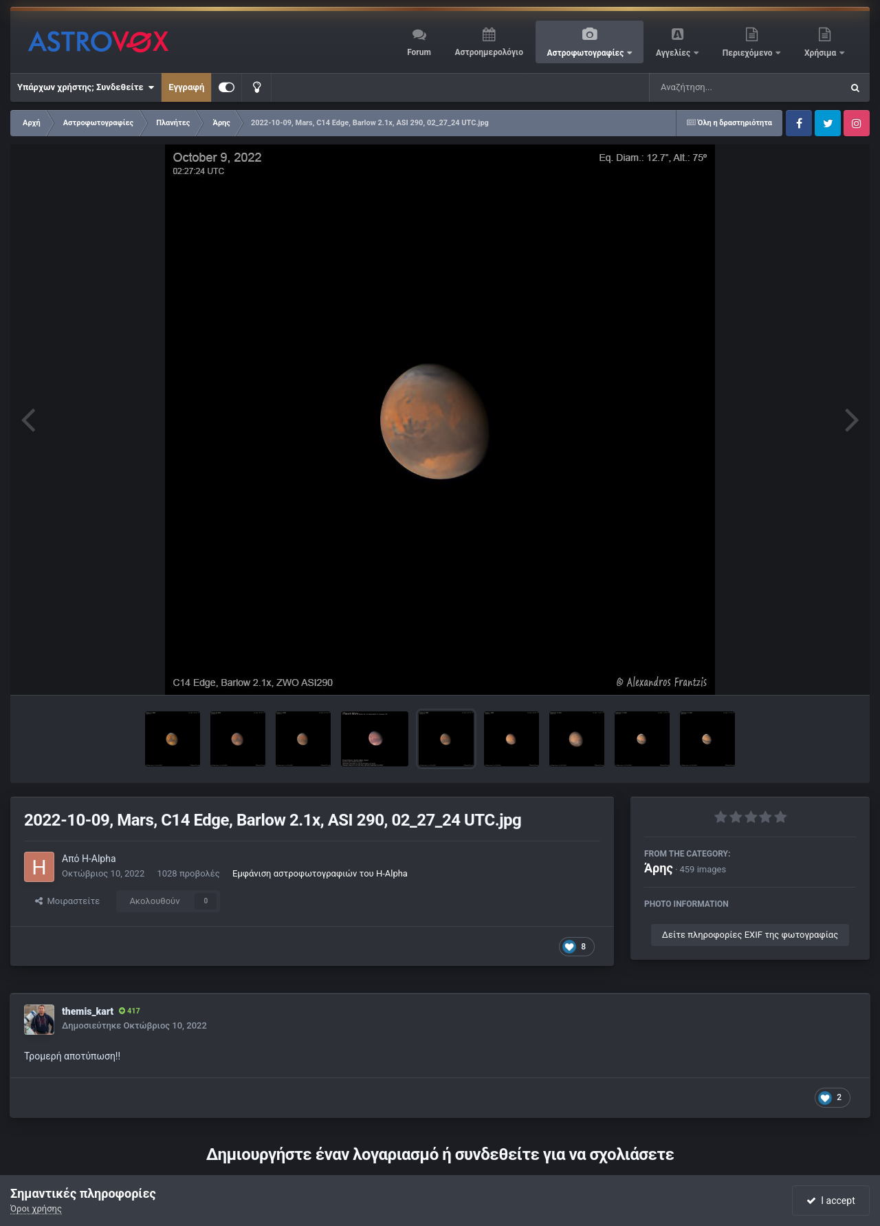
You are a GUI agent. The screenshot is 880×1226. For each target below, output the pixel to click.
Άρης (658, 868)
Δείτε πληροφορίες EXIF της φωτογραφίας (750, 934)
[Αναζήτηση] (718, 87)
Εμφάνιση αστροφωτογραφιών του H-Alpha (320, 873)
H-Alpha (99, 858)
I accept (830, 1200)
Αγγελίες (674, 53)
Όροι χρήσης (36, 1208)
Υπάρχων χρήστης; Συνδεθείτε (85, 87)
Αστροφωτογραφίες (586, 53)
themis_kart (87, 1011)
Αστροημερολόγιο (488, 52)
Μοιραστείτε (67, 901)
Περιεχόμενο (749, 53)
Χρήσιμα (821, 53)
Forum (419, 52)
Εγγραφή (186, 87)
